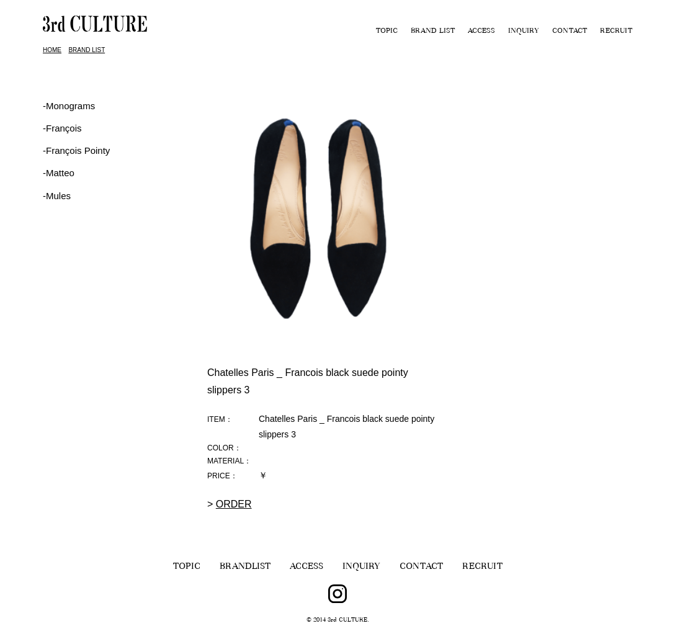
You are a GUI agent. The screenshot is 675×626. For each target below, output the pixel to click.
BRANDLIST (245, 567)
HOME (52, 50)
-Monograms (69, 106)
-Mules (57, 195)
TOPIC (387, 31)
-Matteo (58, 173)
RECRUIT (616, 31)
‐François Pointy (76, 150)
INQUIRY (523, 31)
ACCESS (481, 31)
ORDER (234, 504)
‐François (62, 128)
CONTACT (569, 31)
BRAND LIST (433, 31)
